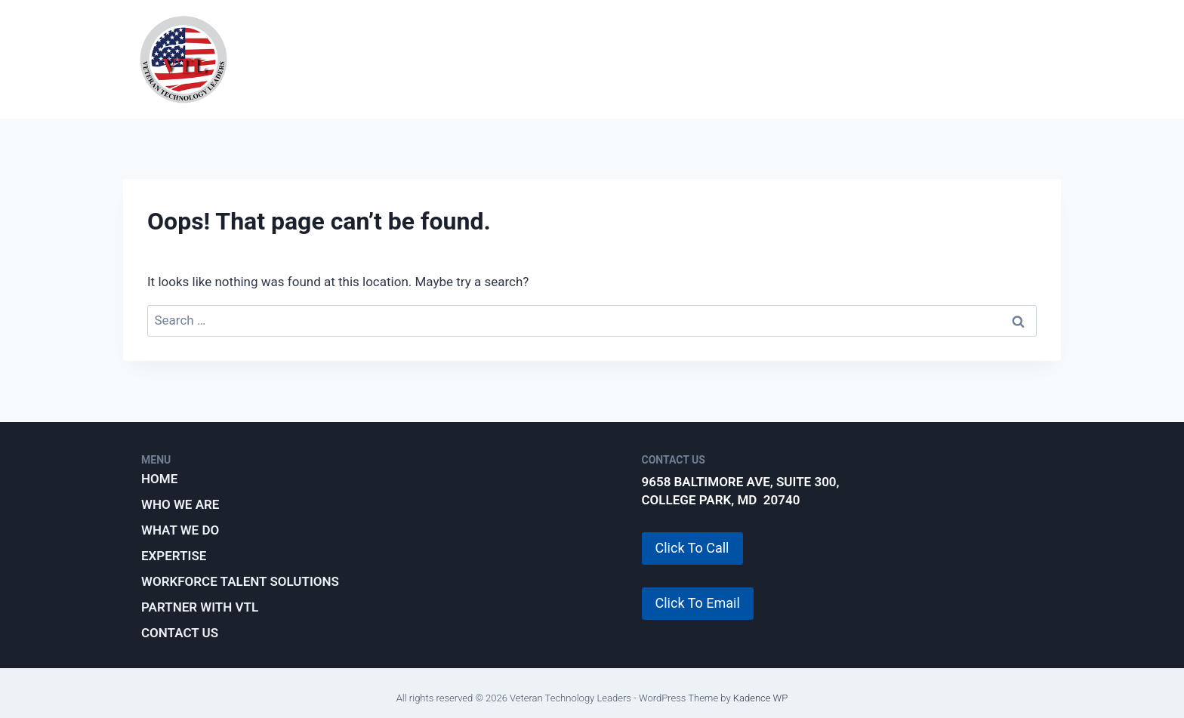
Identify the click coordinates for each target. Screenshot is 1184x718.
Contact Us (179, 632)
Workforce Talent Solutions (785, 58)
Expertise (614, 58)
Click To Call (692, 548)
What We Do (503, 58)
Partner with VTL (982, 58)
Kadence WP (760, 698)
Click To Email (697, 603)
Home (159, 478)
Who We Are (386, 58)
